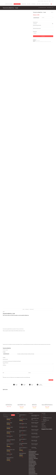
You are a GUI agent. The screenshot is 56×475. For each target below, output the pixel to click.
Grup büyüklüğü (36, 17)
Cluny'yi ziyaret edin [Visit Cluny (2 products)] (31, 344)
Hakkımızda (30, 377)
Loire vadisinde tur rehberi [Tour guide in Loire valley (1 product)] (32, 326)
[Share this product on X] (15, 254)
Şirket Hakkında (43, 292)
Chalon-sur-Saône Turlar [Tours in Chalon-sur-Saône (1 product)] (32, 330)
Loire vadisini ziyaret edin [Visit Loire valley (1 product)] (32, 347)
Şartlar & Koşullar (35, 377)
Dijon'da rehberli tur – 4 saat (22, 274)
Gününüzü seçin (35, 22)
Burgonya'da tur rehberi (43, 41)
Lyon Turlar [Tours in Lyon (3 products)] (34, 333)
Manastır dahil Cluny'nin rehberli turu (47, 274)
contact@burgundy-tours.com (47, 287)
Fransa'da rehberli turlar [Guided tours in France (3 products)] (32, 322)
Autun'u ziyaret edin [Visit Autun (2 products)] (31, 336)
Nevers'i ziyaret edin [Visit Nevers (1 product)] (31, 351)
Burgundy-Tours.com (46, 289)
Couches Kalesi (33, 316)
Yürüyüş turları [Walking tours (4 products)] (37, 358)
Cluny (48, 273)
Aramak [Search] (13, 284)
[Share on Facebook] (23, 254)
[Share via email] (39, 254)
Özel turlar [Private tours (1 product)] (36, 323)
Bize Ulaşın (32, 377)
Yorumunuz (4, 234)
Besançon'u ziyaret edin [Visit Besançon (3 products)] (32, 340)
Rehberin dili (35, 31)
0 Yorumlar (35, 285)
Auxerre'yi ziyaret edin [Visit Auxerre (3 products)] (31, 337)
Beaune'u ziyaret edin (34, 313)
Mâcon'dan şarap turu (9, 274)
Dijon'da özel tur (34, 274)
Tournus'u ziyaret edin (48, 41)
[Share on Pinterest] (31, 254)
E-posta (29, 242)
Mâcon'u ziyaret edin (34, 295)
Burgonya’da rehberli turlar (38, 41)
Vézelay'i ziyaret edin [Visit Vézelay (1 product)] (31, 358)
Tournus (37, 40)
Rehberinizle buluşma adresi (37, 28)
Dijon (20, 273)
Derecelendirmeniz (5, 232)
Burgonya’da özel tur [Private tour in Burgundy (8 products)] (31, 323)
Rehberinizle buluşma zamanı (37, 25)
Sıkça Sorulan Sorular (44, 296)
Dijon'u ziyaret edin (34, 309)
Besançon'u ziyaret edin (34, 291)
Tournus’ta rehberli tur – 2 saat (50, 7)
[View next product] (52, 12)
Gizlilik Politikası (39, 377)
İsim (3, 242)
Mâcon (10, 273)
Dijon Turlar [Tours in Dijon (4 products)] (30, 333)
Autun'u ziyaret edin (34, 302)
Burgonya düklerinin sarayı (35, 284)
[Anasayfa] (38, 7)
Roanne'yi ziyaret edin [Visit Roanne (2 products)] (31, 354)
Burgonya (39, 40)
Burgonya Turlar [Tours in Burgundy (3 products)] (31, 329)
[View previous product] (51, 12)
